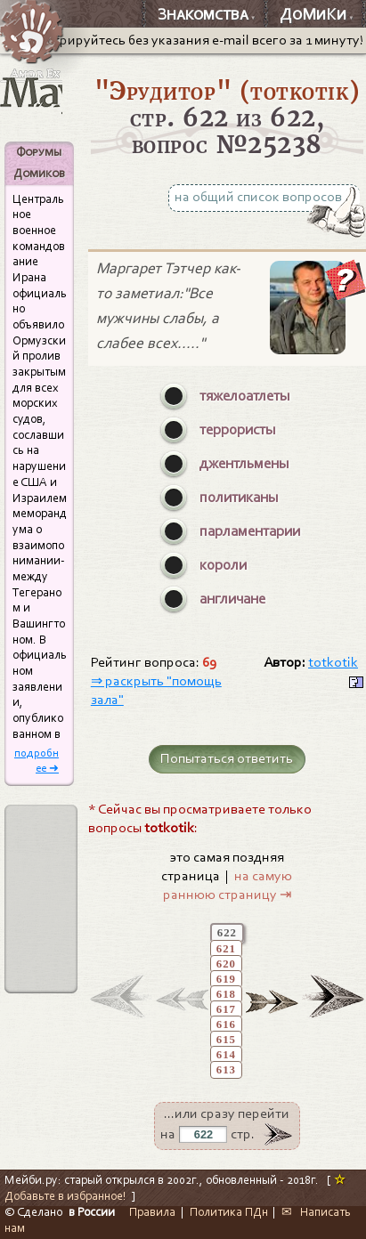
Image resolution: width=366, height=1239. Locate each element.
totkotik (333, 662)
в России (92, 1212)
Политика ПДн (229, 1212)
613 (226, 1070)
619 (226, 979)
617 (226, 1009)
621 (226, 949)
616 (226, 1024)
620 (226, 964)
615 (226, 1039)
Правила (152, 1212)
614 (226, 1055)
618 (226, 994)
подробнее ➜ (36, 760)
